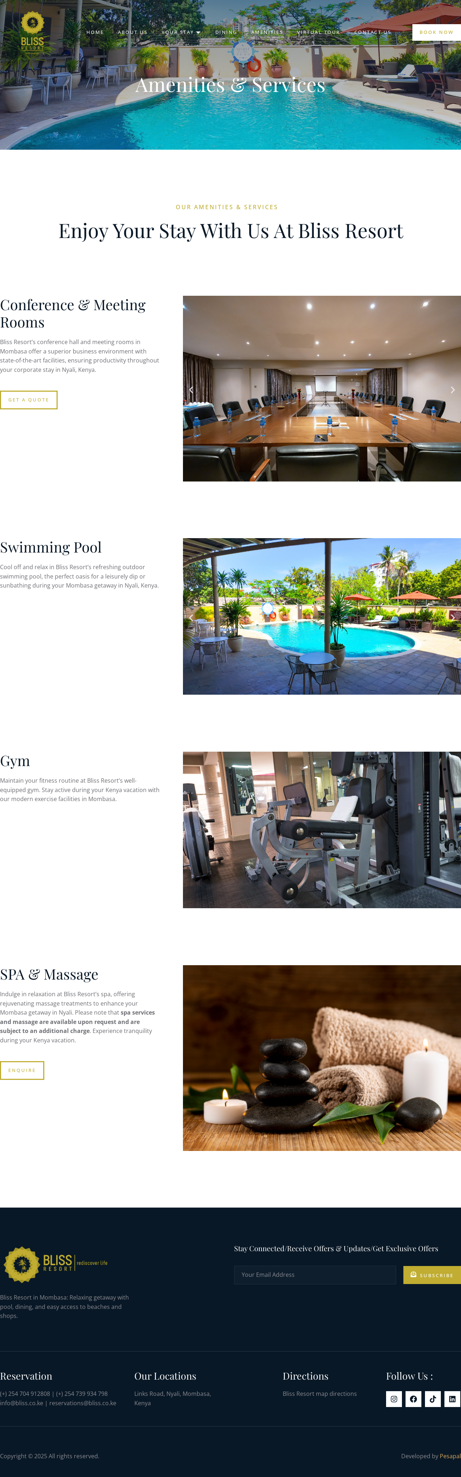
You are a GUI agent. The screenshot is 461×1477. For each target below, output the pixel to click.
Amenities (267, 32)
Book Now (437, 32)
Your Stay (181, 32)
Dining (226, 32)
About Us (132, 32)
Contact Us (374, 32)
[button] (191, 390)
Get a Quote (28, 399)
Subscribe (432, 1275)
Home (93, 32)
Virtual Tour (319, 32)
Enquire (22, 1070)
